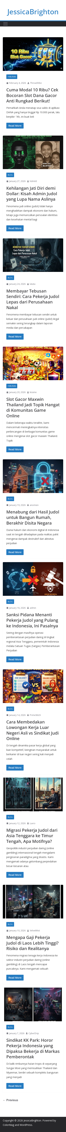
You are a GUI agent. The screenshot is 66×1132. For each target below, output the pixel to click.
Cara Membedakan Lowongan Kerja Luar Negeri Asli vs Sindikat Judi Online (32, 730)
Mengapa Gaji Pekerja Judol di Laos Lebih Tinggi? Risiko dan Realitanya (32, 942)
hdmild (33, 181)
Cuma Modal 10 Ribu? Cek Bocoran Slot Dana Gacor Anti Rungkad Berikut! (32, 95)
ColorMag (8, 1125)
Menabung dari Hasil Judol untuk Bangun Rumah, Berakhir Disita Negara (32, 517)
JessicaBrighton (33, 11)
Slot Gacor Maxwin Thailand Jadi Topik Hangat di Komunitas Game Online (33, 407)
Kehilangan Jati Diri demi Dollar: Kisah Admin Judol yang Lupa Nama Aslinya (31, 193)
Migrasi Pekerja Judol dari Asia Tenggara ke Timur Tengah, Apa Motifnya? (31, 835)
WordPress (26, 1125)
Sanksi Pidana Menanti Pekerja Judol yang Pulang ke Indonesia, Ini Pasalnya (32, 620)
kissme (33, 392)
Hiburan (12, 76)
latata (32, 283)
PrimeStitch (35, 715)
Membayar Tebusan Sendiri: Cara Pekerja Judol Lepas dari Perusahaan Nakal (32, 299)
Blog (10, 175)
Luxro (32, 823)
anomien (34, 505)
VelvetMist (35, 930)
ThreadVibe (36, 82)
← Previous (10, 1100)
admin (33, 607)
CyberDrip (34, 1033)
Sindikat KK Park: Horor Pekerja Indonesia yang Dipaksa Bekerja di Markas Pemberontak (33, 1048)
